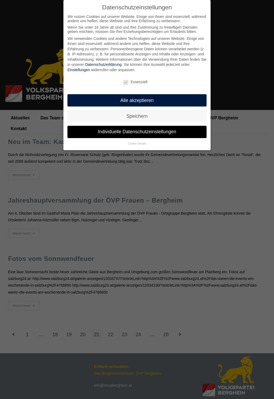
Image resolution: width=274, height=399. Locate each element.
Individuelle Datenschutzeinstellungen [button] (137, 131)
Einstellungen (78, 69)
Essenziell (135, 81)
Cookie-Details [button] (137, 143)
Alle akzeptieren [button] (137, 99)
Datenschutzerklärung (103, 64)
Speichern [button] (137, 115)
